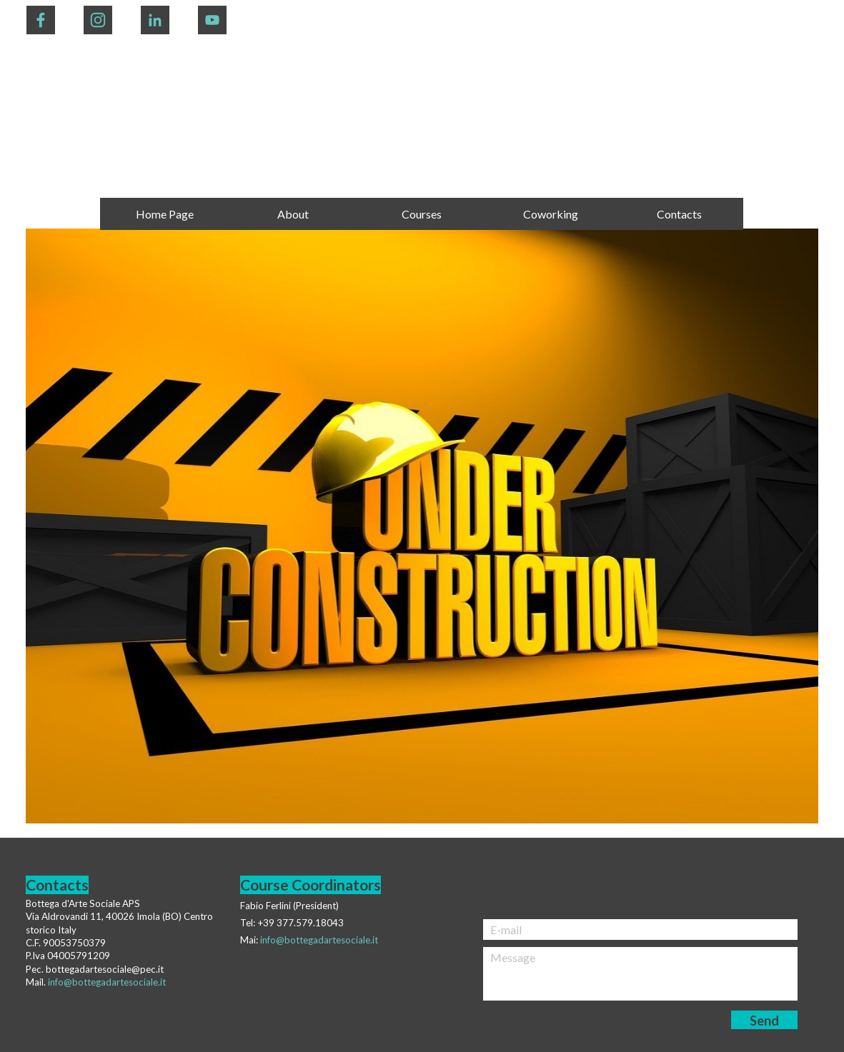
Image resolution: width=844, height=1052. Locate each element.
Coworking (550, 214)
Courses (422, 214)
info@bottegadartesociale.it (319, 940)
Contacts (679, 214)
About (293, 214)
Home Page (165, 214)
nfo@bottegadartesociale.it (108, 982)
